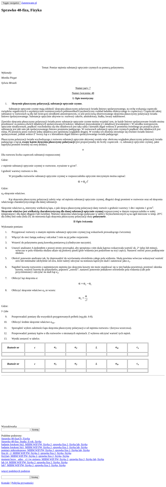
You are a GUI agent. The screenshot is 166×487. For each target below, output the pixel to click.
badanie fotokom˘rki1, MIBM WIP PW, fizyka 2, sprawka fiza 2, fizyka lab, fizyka (44, 447)
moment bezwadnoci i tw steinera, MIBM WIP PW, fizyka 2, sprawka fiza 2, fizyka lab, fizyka (52, 459)
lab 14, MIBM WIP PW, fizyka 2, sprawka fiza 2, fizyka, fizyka (34, 462)
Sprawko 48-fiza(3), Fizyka (15, 438)
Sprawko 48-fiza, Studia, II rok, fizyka (21, 441)
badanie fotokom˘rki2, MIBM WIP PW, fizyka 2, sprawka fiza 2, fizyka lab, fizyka (44, 444)
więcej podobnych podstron (15, 471)
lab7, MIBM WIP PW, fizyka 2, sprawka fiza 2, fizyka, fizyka (33, 465)
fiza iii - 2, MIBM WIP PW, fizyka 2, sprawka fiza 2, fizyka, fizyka (36, 453)
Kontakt (5, 483)
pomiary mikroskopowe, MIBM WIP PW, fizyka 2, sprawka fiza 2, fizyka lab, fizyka (45, 450)
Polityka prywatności (23, 483)
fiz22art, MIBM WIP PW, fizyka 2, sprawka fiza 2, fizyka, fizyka (35, 456)
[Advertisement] (83, 38)
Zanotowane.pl (29, 2)
